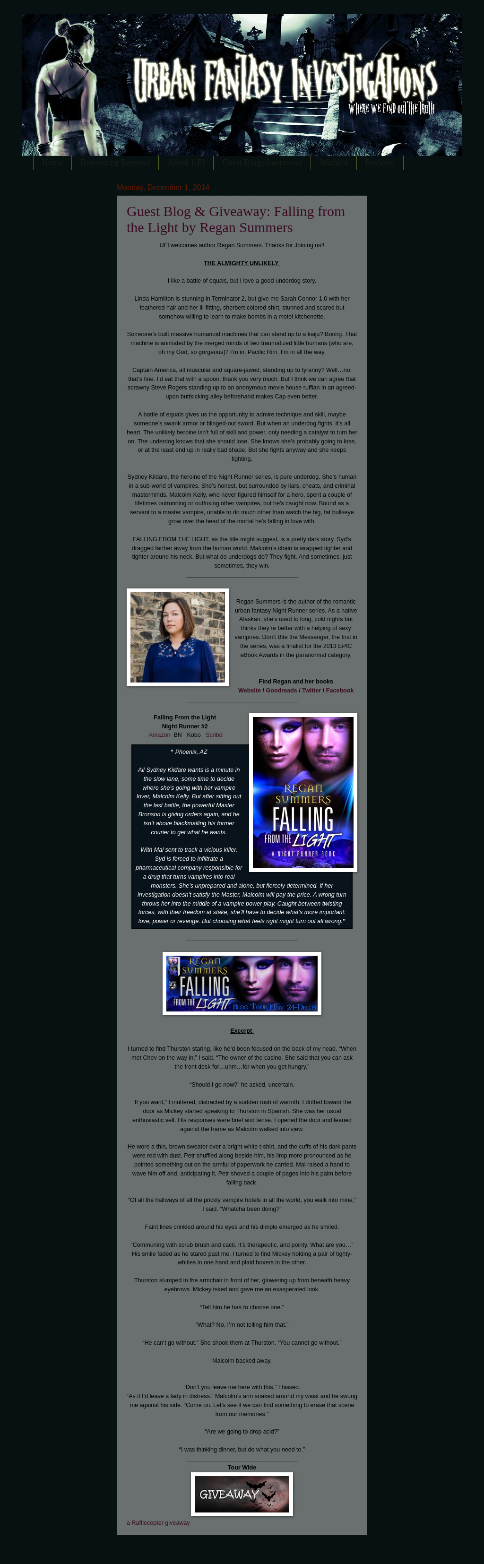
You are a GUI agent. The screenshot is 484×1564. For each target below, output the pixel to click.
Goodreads (281, 690)
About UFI (186, 162)
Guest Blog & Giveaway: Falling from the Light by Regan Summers (236, 219)
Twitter (311, 690)
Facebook (340, 690)
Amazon (160, 735)
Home (52, 162)
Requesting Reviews (115, 162)
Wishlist (333, 162)
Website (249, 690)
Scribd (214, 735)
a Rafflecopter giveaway (158, 1523)
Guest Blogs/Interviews (262, 162)
